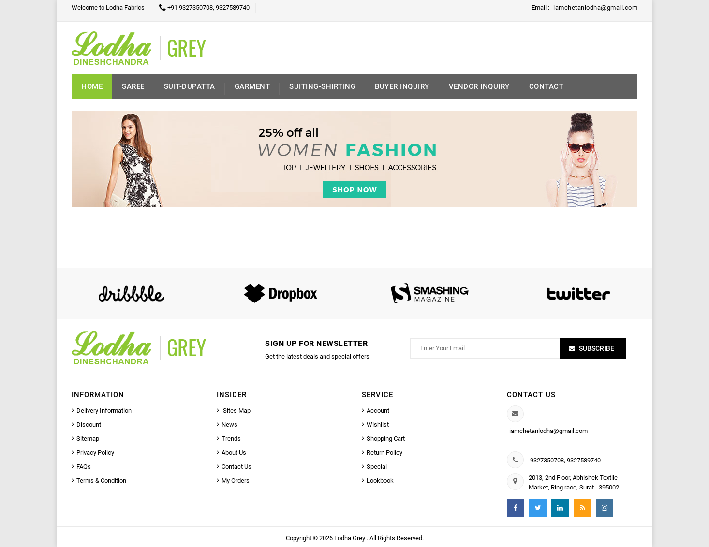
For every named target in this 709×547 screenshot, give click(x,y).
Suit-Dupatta (189, 86)
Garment (252, 86)
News (229, 424)
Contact (546, 86)
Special (377, 466)
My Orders (236, 480)
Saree (133, 86)
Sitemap (87, 438)
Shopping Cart (386, 438)
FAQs (83, 466)
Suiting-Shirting (322, 86)
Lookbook (380, 480)
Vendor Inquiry (479, 86)
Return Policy (384, 452)
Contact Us (236, 466)
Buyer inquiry (402, 86)
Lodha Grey (350, 538)
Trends (231, 438)
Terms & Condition (101, 480)
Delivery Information (104, 410)
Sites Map (236, 410)
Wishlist (378, 424)
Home (92, 86)
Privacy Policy (95, 452)
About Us (234, 452)
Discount (88, 424)
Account (378, 410)
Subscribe (596, 348)
